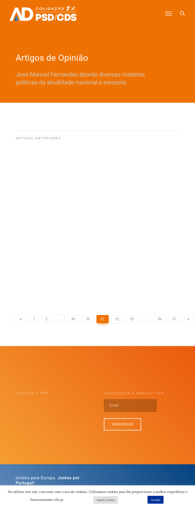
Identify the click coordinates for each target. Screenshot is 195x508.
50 (88, 319)
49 (73, 319)
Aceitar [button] (155, 500)
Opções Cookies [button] (105, 499)
